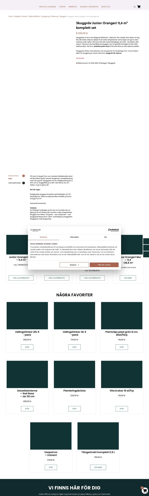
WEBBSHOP (72, 7)
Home (10, 16)
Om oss (79, 477)
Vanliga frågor (81, 474)
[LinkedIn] (31, 468)
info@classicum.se (48, 466)
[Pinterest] (24, 468)
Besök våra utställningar (93, 430)
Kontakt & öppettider (84, 455)
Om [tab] (105, 237)
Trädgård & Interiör (20, 16)
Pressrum (113, 476)
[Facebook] (10, 468)
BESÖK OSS (105, 7)
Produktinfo (13, 176)
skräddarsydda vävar (101, 46)
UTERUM (62, 7)
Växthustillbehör (34, 16)
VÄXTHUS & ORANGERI (47, 7)
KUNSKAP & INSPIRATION (89, 7)
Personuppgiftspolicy (118, 479)
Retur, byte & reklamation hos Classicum (91, 480)
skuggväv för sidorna (113, 53)
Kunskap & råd (81, 471)
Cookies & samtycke (84, 462)
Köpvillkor (79, 468)
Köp (25, 340)
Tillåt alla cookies (104, 265)
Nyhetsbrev (80, 458)
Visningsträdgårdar (117, 464)
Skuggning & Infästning (49, 16)
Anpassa (74, 265)
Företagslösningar (83, 465)
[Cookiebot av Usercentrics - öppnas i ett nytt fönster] (110, 230)
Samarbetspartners (117, 467)
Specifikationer (14, 183)
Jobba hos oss (115, 470)
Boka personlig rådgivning (56, 430)
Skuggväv (62, 16)
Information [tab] (74, 237)
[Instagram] (17, 468)
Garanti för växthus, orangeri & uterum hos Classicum (124, 459)
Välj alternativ (21, 278)
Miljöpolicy (114, 455)
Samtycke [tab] (43, 237)
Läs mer (128, 278)
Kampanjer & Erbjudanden (120, 473)
